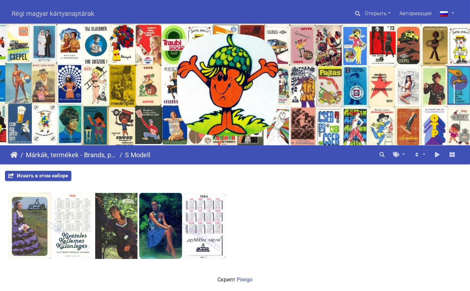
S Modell (137, 155)
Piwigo (245, 279)
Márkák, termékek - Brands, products (71, 155)
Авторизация (415, 13)
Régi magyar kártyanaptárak (53, 14)
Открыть (376, 13)
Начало (14, 155)
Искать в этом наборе (38, 176)
